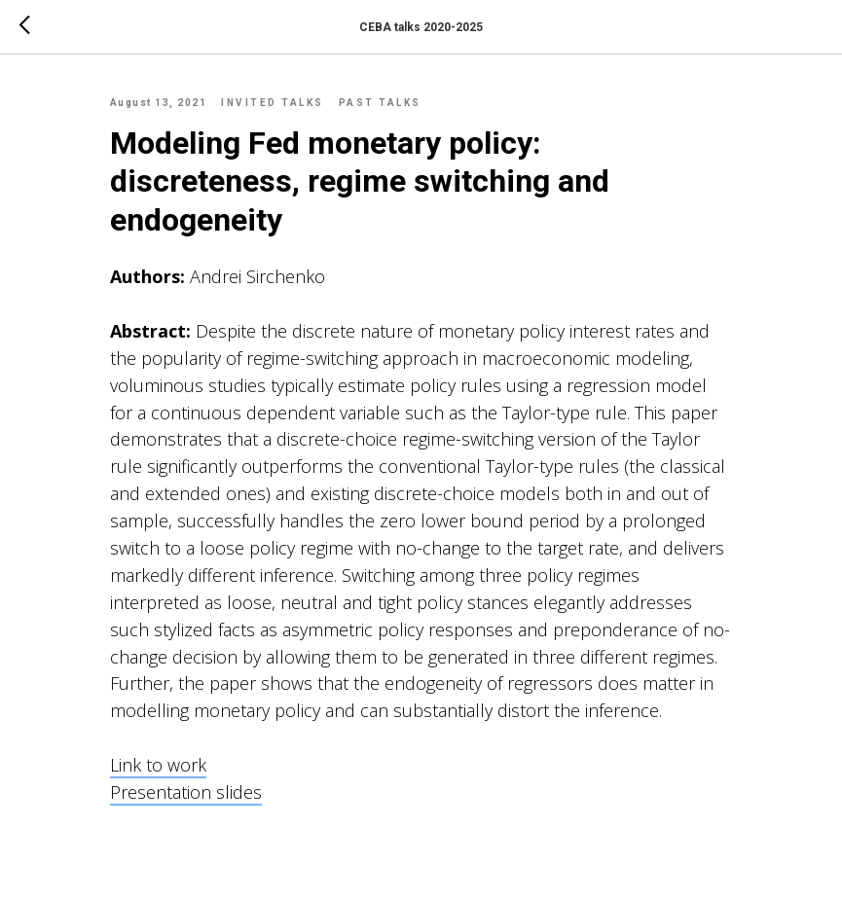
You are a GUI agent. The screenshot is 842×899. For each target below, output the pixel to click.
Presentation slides (186, 792)
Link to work (158, 764)
